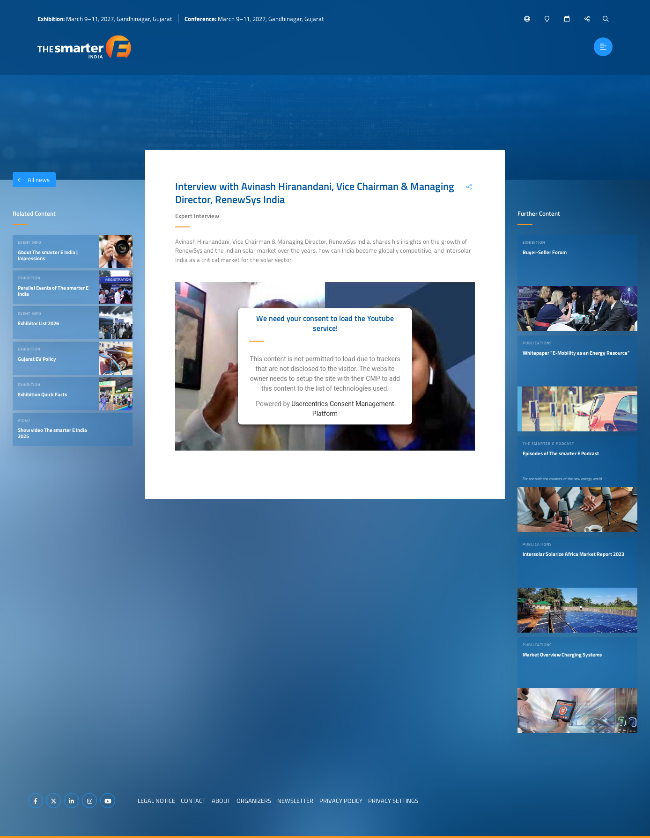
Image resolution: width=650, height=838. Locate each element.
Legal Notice (156, 800)
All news (31, 179)
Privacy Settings (393, 800)
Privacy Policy (340, 800)
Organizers (253, 800)
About (221, 800)
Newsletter (295, 800)
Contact (193, 800)
